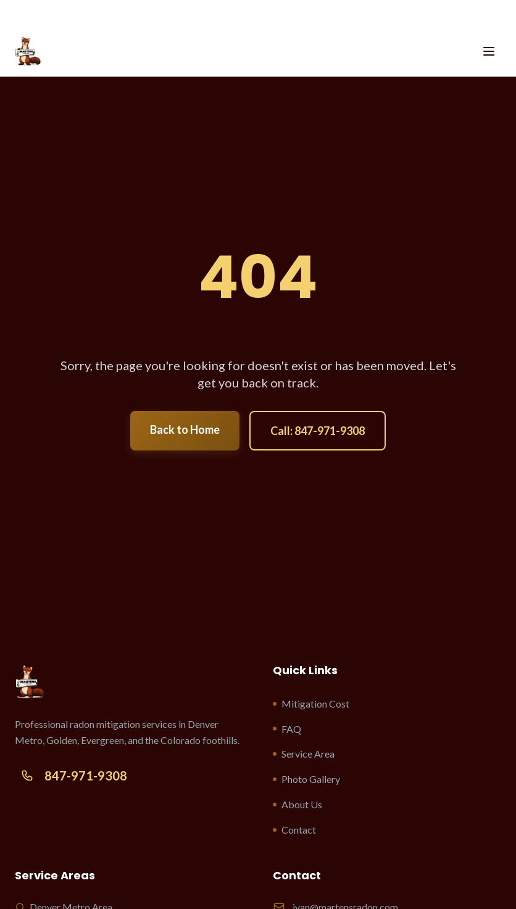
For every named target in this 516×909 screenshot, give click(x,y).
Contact (294, 829)
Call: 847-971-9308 (317, 431)
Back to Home (185, 429)
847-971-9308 (71, 775)
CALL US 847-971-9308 (258, 12)
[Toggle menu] (488, 51)
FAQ (287, 729)
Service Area (304, 753)
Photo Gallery (306, 779)
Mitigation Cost (311, 703)
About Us (297, 804)
